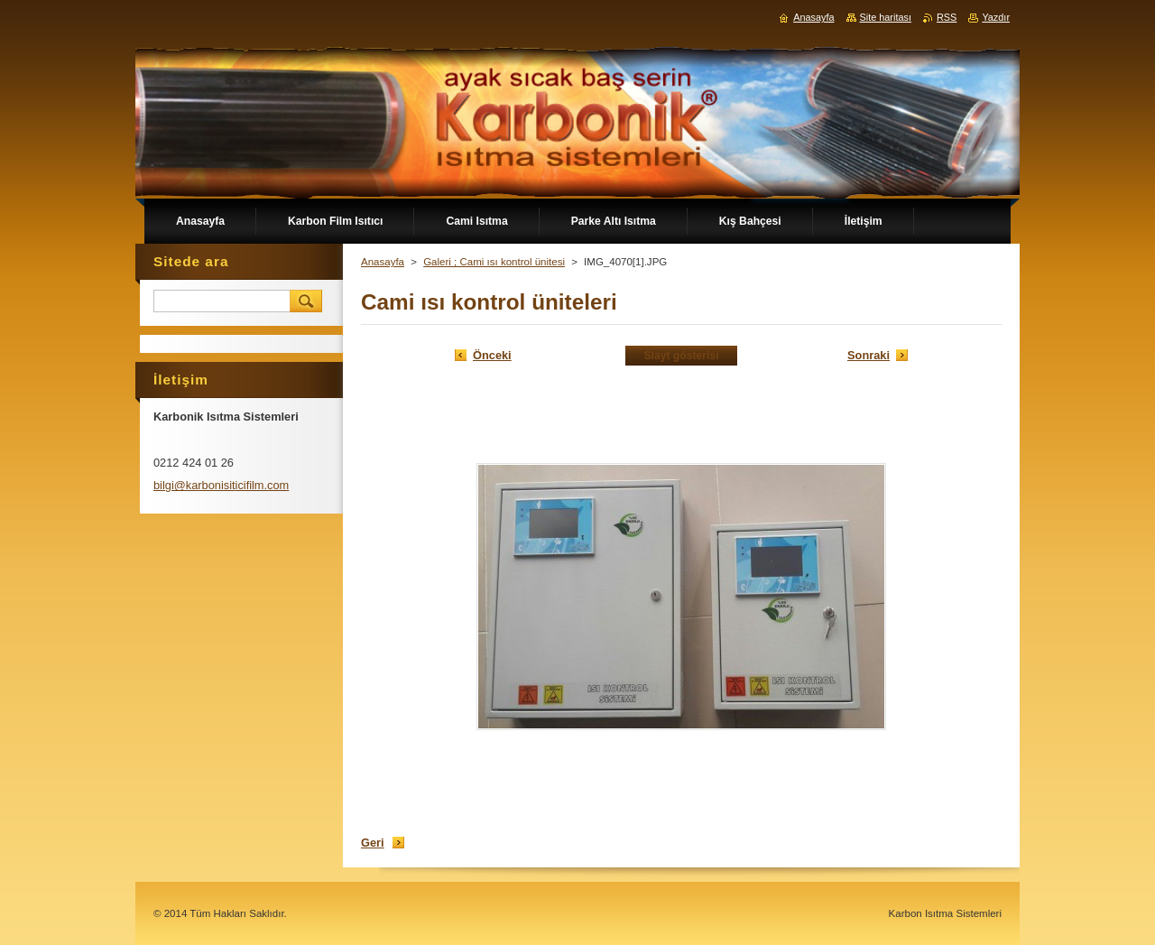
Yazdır (996, 17)
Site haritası (885, 17)
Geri (372, 842)
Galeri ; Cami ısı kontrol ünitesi (494, 261)
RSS (946, 17)
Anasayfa (382, 261)
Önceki (492, 355)
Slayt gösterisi (680, 355)
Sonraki (868, 355)
